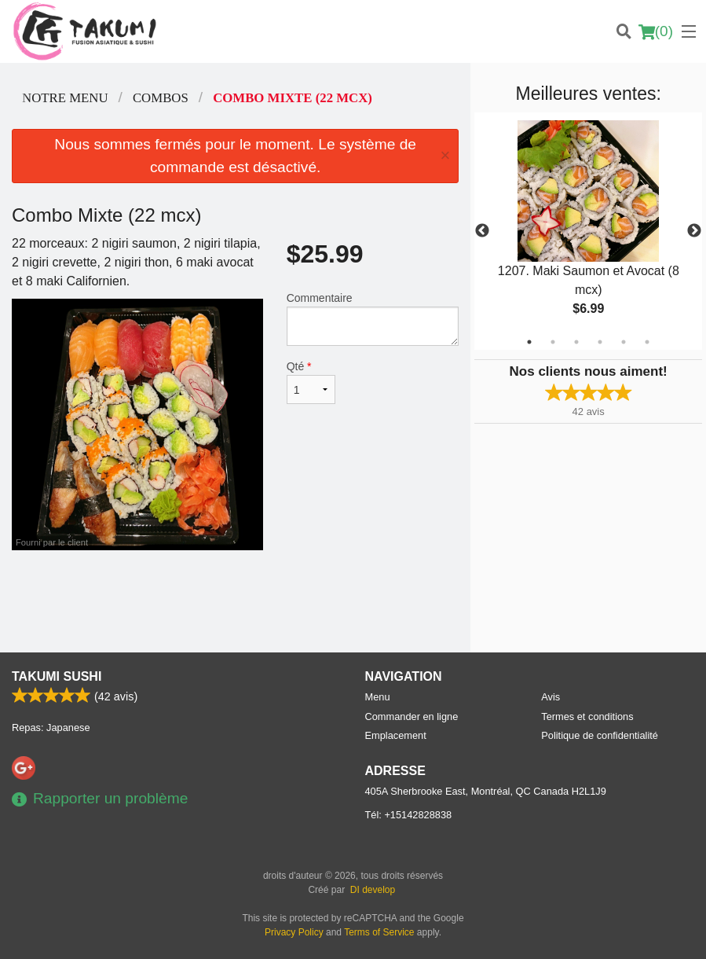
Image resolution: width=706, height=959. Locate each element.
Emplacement (395, 735)
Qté (311, 382)
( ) (655, 31)
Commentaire (373, 319)
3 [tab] (576, 342)
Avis (550, 697)
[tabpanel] (588, 231)
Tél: (408, 815)
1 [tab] (529, 342)
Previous (482, 231)
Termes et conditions (587, 716)
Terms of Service (379, 932)
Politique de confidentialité (599, 735)
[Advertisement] (235, 601)
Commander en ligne (412, 716)
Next (694, 231)
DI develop (372, 889)
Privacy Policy (294, 932)
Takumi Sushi (56, 676)
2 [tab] (553, 342)
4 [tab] (600, 342)
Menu (377, 697)
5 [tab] (623, 342)
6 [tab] (647, 342)
